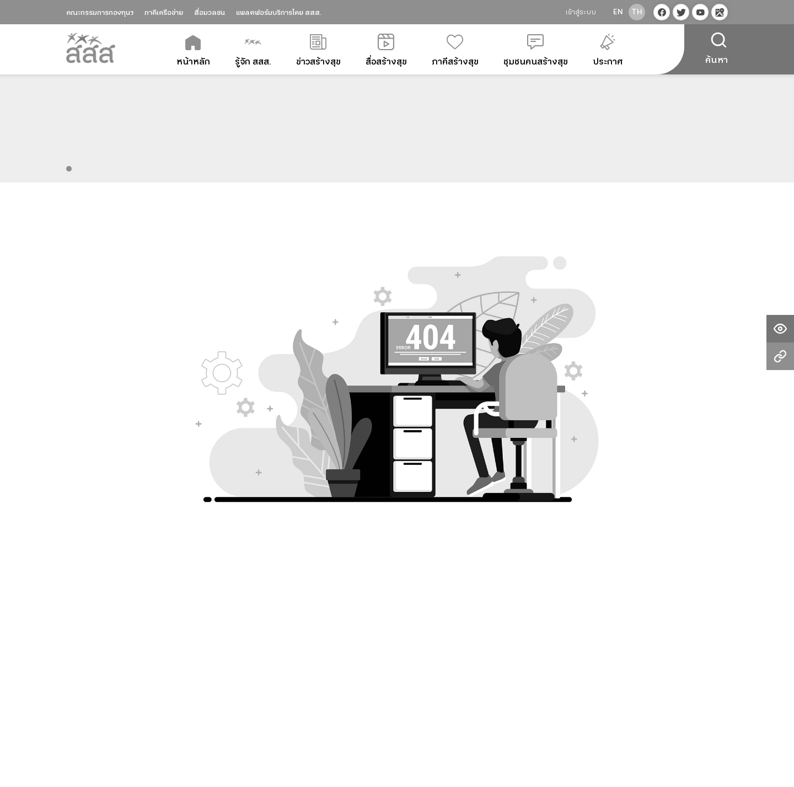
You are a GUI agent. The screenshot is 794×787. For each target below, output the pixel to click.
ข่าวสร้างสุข (318, 51)
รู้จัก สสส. (253, 51)
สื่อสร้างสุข (386, 51)
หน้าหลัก (193, 51)
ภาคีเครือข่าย (163, 13)
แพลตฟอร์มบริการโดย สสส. (278, 13)
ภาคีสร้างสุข (455, 51)
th (636, 12)
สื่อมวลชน (209, 13)
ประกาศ (608, 51)
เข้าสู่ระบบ (581, 12)
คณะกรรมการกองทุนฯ (99, 13)
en (618, 12)
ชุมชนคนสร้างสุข (535, 51)
